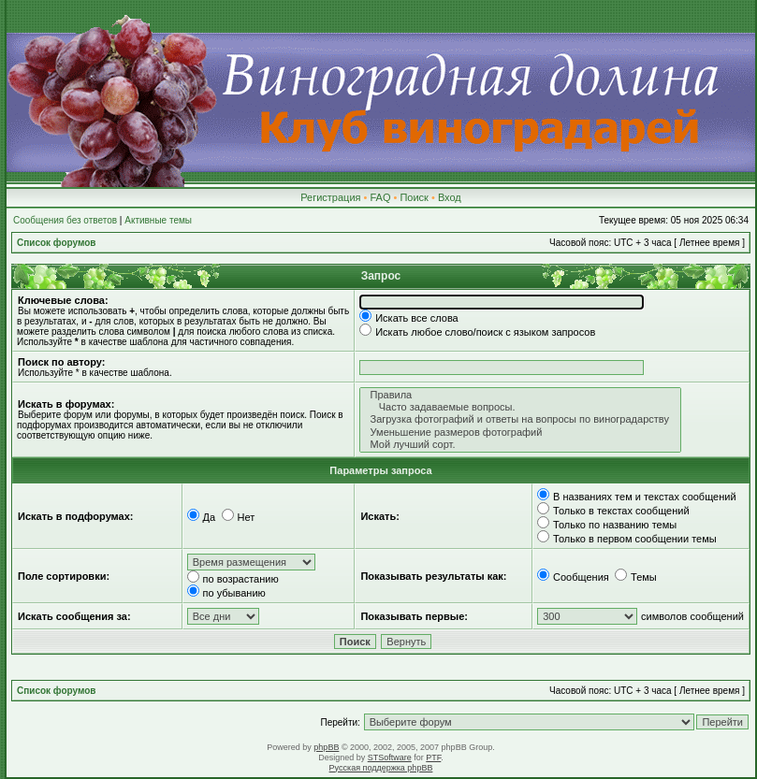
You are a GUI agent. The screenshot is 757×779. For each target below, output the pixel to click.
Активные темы (158, 220)
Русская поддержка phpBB (381, 767)
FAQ (380, 197)
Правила (520, 395)
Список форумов (56, 243)
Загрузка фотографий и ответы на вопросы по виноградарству (520, 419)
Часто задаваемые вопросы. (520, 407)
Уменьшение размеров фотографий (520, 432)
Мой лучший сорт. (520, 445)
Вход (449, 197)
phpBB (326, 747)
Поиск (414, 197)
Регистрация (330, 197)
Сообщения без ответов (65, 220)
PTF (433, 757)
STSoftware (390, 757)
